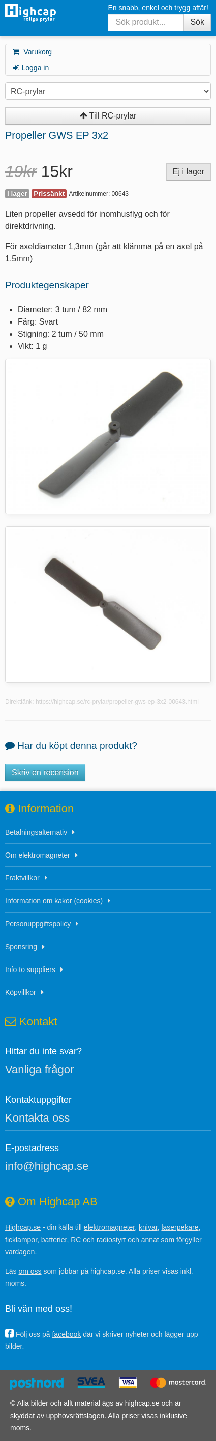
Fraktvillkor (22, 878)
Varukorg (32, 52)
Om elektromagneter (37, 855)
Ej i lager (188, 171)
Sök (197, 22)
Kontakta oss (37, 1117)
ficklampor (21, 1240)
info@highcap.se (46, 1166)
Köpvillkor (20, 992)
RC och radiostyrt (98, 1240)
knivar (148, 1227)
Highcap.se (23, 1227)
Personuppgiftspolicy (38, 924)
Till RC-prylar (108, 115)
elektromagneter (109, 1227)
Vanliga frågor (39, 1069)
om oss (29, 1271)
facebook (66, 1334)
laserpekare (179, 1227)
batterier (54, 1240)
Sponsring (21, 947)
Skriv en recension (45, 772)
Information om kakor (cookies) (54, 901)
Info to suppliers (30, 969)
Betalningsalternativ (36, 832)
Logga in (30, 68)
